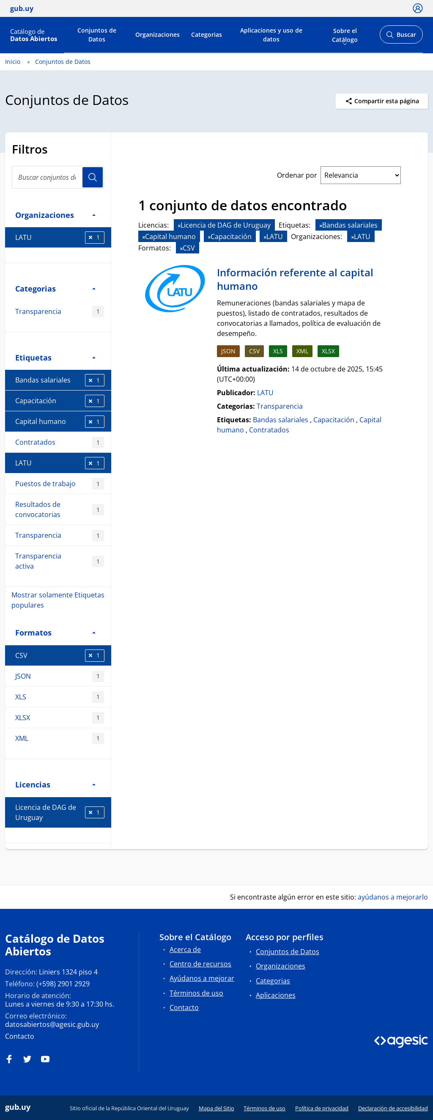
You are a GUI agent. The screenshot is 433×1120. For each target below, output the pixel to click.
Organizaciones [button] (55, 214)
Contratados (59, 442)
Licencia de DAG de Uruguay (59, 812)
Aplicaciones (276, 995)
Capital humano (59, 422)
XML (59, 738)
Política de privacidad (321, 1108)
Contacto (19, 1036)
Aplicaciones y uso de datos (271, 34)
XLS (59, 697)
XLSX (59, 718)
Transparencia (59, 311)
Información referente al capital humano (295, 279)
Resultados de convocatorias (59, 509)
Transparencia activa (59, 561)
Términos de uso (196, 993)
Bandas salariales (59, 380)
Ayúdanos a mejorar (202, 978)
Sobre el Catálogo (345, 34)
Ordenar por (297, 175)
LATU (59, 237)
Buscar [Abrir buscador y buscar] (401, 37)
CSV (59, 655)
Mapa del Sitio (216, 1108)
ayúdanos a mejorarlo (393, 897)
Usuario (92, 177)
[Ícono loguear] (418, 8)
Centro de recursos (200, 964)
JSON (59, 676)
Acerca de (185, 949)
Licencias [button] (55, 784)
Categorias (206, 34)
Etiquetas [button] (55, 357)
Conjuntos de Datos (96, 34)
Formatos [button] (55, 632)
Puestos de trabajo (59, 484)
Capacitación (59, 401)
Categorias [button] (55, 288)
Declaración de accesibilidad (393, 1108)
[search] (58, 177)
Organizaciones (157, 34)
